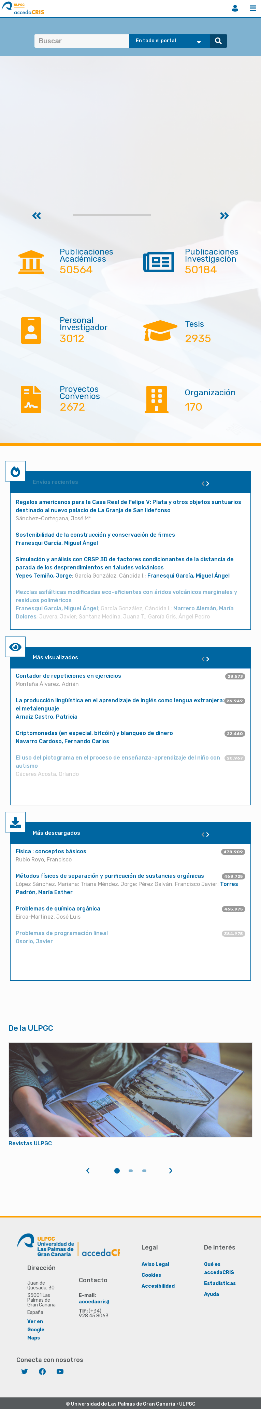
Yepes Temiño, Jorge (44, 575)
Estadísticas (220, 1283)
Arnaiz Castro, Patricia (46, 717)
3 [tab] (144, 1170)
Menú (253, 8)
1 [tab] (117, 1171)
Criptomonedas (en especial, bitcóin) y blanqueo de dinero (94, 733)
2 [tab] (131, 1170)
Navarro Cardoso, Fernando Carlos (62, 741)
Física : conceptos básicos (51, 851)
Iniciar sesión (235, 8)
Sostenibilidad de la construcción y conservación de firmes (95, 535)
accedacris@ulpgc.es (105, 1302)
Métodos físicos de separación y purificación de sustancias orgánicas (110, 876)
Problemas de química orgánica (58, 908)
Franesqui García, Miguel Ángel (57, 543)
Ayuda (211, 1294)
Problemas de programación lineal (62, 933)
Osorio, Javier (34, 941)
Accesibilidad (158, 1286)
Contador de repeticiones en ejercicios (68, 676)
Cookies (151, 1275)
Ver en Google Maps (35, 1330)
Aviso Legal (155, 1264)
